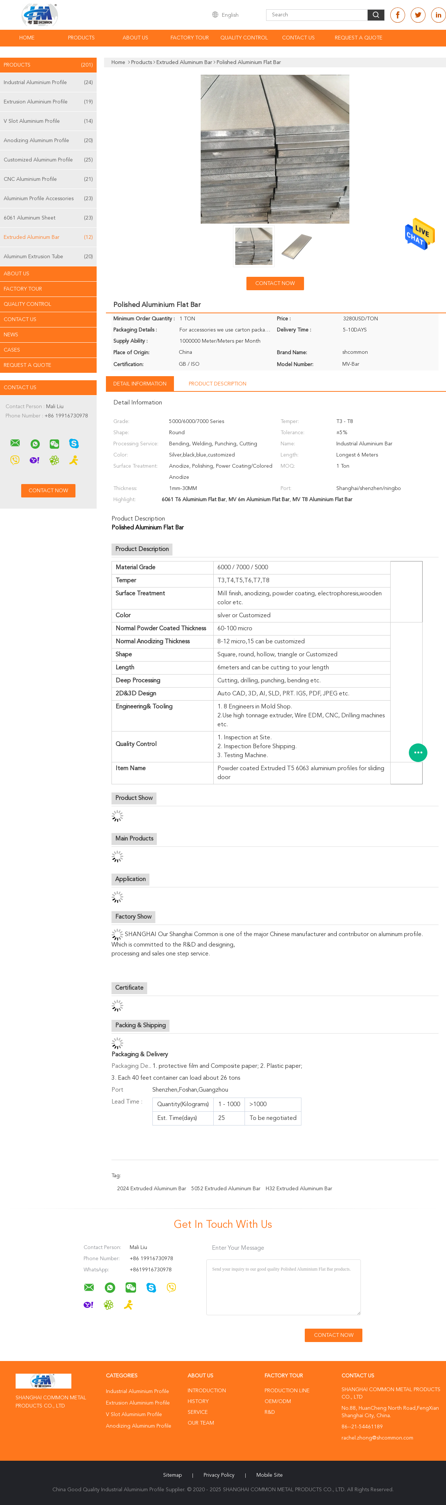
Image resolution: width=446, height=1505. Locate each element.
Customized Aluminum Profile (48, 160)
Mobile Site (269, 1475)
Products (81, 38)
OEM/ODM (278, 1401)
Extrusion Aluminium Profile (48, 102)
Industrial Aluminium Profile (48, 82)
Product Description (217, 384)
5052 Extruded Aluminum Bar (226, 1188)
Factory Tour (190, 38)
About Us (135, 38)
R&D (270, 1412)
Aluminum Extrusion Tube (48, 256)
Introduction (207, 1390)
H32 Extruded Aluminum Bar (299, 1188)
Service (198, 1412)
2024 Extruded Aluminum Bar (151, 1188)
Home (27, 38)
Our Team (201, 1423)
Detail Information (140, 384)
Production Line (287, 1390)
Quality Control (244, 38)
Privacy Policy (219, 1475)
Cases (12, 350)
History (198, 1401)
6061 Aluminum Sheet (48, 218)
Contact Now (275, 283)
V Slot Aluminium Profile (48, 121)
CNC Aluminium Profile (48, 179)
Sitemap (172, 1475)
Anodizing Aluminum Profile (48, 140)
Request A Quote (358, 38)
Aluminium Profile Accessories (48, 198)
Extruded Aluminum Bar (48, 237)
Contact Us (298, 38)
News (11, 334)
